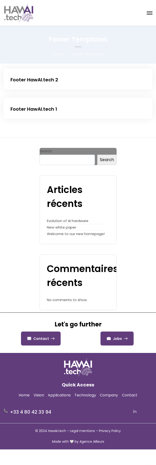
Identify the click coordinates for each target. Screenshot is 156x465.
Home (58, 54)
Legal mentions (82, 430)
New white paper (61, 227)
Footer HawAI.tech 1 (33, 109)
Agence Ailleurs (92, 441)
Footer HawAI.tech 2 (34, 79)
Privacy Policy (110, 430)
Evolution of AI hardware (67, 220)
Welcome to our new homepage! (76, 233)
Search (46, 151)
